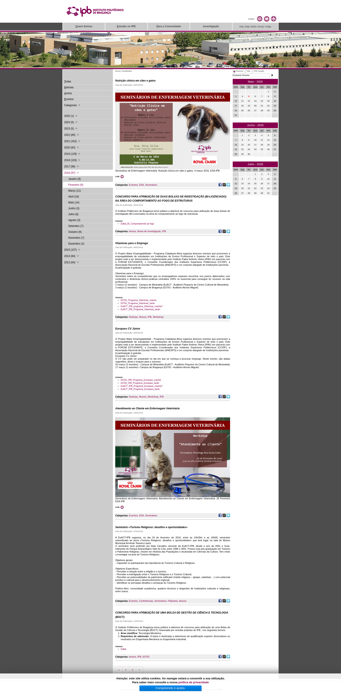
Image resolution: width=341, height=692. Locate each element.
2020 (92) (72, 147)
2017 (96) (72, 166)
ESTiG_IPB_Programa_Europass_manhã (141, 380)
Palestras (173, 601)
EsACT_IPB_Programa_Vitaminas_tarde (140, 309)
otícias (69, 87)
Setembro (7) (76, 226)
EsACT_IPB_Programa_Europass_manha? (141, 386)
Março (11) (74, 190)
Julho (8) (73, 214)
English (251, 19)
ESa (268, 27)
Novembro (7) (76, 237)
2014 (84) (72, 256)
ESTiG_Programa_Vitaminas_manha (138, 300)
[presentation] (237, 71)
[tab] (237, 71)
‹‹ (119, 669)
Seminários (151, 185)
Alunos (142, 317)
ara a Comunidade (168, 26)
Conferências (146, 601)
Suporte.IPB (217, 690)
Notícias (133, 317)
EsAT (261, 27)
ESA (141, 185)
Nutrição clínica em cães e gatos (135, 80)
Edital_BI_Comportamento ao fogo (137, 224)
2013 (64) (72, 262)
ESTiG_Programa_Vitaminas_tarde (138, 303)
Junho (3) (73, 208)
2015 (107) (72, 250)
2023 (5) (71, 128)
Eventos (133, 185)
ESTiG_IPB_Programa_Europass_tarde (140, 383)
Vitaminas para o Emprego (131, 243)
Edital (123, 649)
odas (67, 81)
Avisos (132, 231)
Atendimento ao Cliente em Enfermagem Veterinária (147, 408)
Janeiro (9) (74, 178)
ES (241, 27)
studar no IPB (126, 26)
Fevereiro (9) (75, 184)
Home (117, 71)
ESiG (254, 27)
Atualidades (127, 71)
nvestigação (211, 26)
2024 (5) (71, 122)
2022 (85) (72, 135)
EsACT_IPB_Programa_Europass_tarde (140, 389)
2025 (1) (71, 116)
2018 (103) (72, 160)
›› (139, 669)
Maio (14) (73, 202)
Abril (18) (73, 196)
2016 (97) (72, 173)
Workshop (158, 317)
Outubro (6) (75, 231)
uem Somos (83, 26)
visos (68, 93)
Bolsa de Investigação (149, 231)
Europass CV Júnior (127, 328)
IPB (164, 231)
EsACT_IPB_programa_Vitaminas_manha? (142, 306)
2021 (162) (72, 141)
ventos (69, 99)
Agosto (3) (74, 220)
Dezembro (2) (76, 243)
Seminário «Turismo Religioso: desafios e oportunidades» (151, 527)
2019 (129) (72, 154)
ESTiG (146, 656)
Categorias (72, 105)
